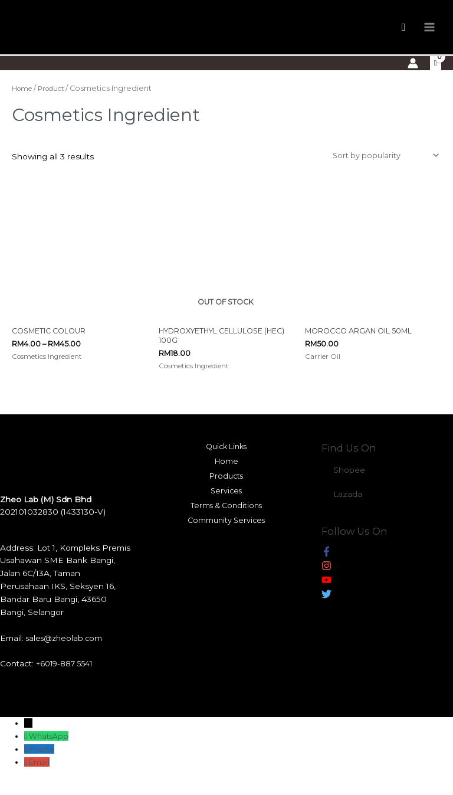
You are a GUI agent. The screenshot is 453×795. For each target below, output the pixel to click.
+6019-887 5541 (66, 678)
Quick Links (226, 461)
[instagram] (326, 582)
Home (23, 98)
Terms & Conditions (226, 524)
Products (226, 493)
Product (57, 98)
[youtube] (326, 596)
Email (40, 776)
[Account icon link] (412, 72)
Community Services (226, 540)
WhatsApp (50, 750)
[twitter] (326, 610)
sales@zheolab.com (66, 652)
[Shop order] (380, 166)
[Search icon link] (404, 31)
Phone (43, 763)
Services (226, 508)
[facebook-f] (326, 567)
